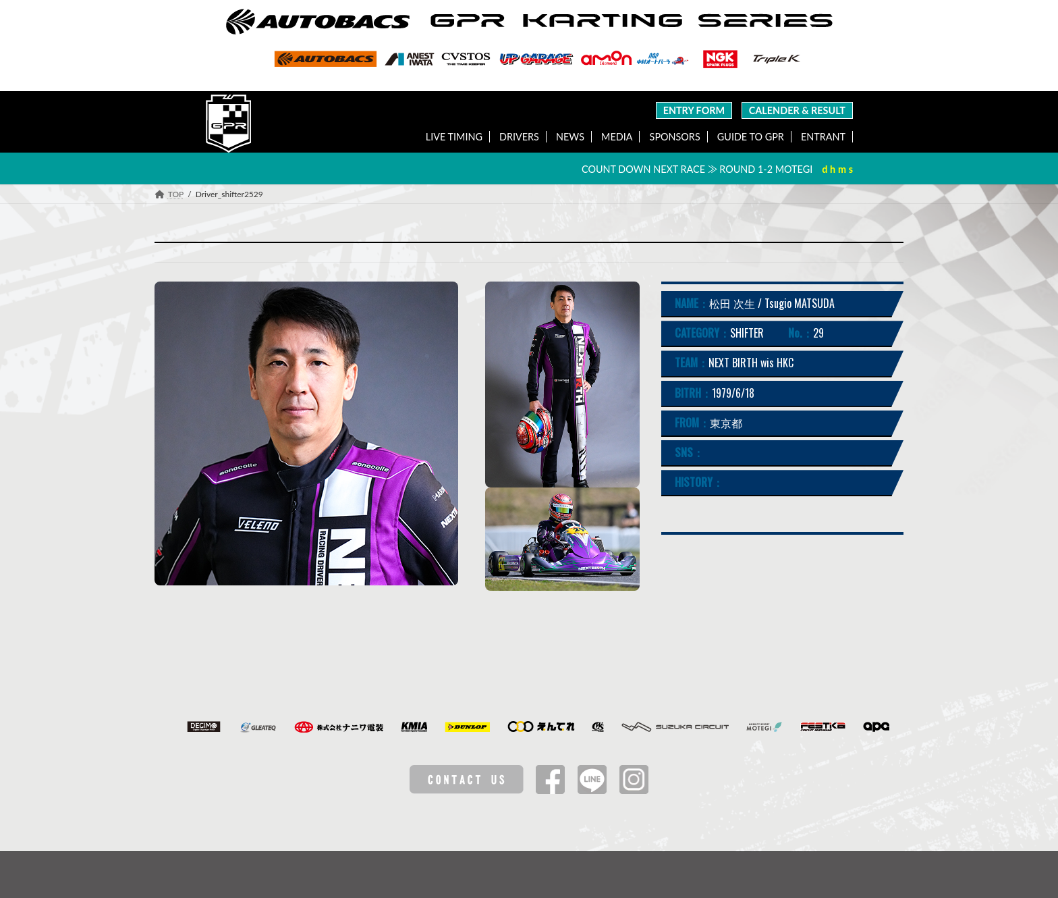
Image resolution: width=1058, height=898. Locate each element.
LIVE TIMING (454, 136)
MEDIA (616, 136)
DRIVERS (519, 136)
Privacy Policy (539, 875)
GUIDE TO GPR (750, 136)
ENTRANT (823, 136)
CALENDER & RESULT (797, 110)
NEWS (570, 136)
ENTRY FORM (694, 110)
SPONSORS (675, 136)
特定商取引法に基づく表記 (636, 875)
